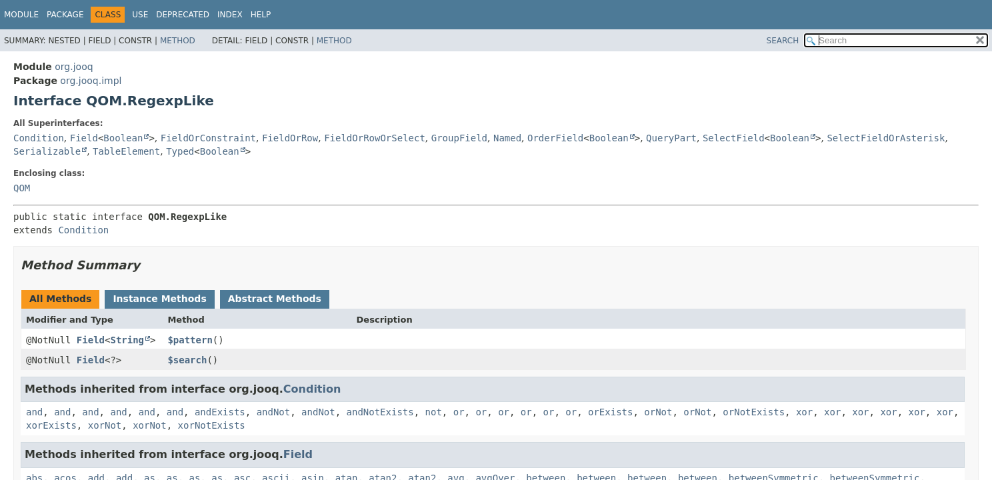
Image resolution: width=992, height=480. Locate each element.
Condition (38, 138)
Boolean (123, 138)
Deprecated (182, 14)
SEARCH (783, 40)
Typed (180, 151)
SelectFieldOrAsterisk (886, 138)
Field (84, 138)
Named (507, 138)
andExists (220, 412)
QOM (21, 188)
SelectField (734, 138)
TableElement (126, 151)
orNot (658, 412)
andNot (274, 412)
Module (21, 14)
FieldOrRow (290, 138)
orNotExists (754, 412)
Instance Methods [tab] (159, 298)
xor (804, 412)
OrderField (555, 138)
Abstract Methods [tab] (274, 298)
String (127, 340)
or (459, 412)
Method (177, 40)
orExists (610, 412)
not (433, 412)
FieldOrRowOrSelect (374, 138)
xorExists (51, 425)
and (34, 412)
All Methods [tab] (60, 298)
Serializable (47, 151)
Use (140, 14)
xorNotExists (211, 425)
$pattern (189, 340)
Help (261, 14)
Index (230, 14)
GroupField (459, 138)
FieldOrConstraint (208, 138)
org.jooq (74, 66)
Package (65, 14)
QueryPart (671, 138)
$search (187, 360)
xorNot (105, 425)
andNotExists (380, 412)
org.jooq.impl (90, 80)
